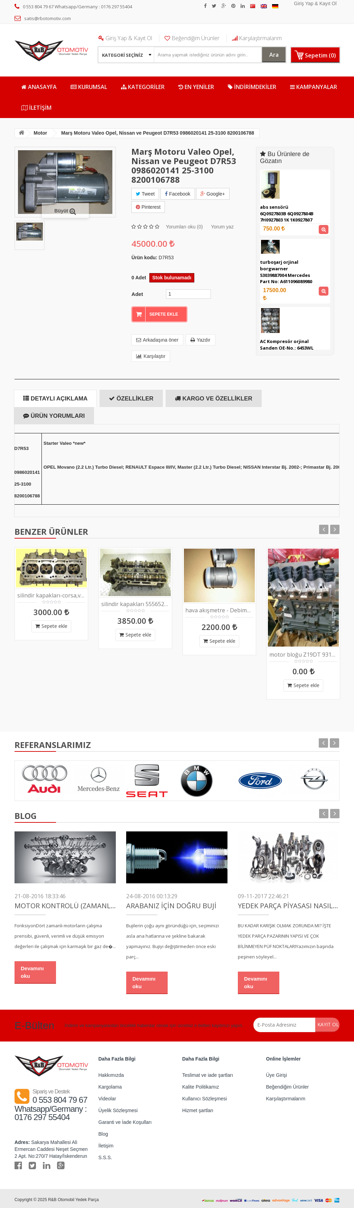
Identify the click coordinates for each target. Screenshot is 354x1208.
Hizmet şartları (197, 1107)
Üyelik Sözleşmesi (118, 1107)
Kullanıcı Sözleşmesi (204, 1096)
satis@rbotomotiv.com (43, 18)
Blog (103, 1131)
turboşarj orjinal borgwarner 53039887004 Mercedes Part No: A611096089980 (286, 272)
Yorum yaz (222, 224)
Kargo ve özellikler (213, 396)
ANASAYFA (39, 87)
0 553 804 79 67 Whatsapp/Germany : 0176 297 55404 (73, 6)
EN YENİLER (196, 87)
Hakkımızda (111, 1072)
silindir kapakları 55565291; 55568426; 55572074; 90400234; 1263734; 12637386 (135, 601)
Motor (44, 133)
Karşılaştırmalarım (257, 38)
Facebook (177, 194)
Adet (137, 291)
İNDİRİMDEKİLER (252, 87)
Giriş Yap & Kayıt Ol (315, 3)
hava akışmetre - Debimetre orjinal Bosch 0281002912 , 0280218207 (219, 607)
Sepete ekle (51, 623)
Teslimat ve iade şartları (207, 1072)
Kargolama (110, 1084)
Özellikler (131, 396)
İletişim (36, 107)
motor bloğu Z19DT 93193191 (303, 652)
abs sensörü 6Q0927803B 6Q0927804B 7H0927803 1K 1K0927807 (287, 213)
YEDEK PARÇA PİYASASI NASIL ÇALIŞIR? (288, 903)
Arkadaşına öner (157, 337)
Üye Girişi (276, 1072)
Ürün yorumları (54, 413)
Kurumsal (89, 87)
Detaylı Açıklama (55, 396)
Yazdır (200, 337)
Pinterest (148, 205)
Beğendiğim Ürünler (192, 38)
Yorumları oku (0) (184, 224)
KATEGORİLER (143, 87)
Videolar (107, 1096)
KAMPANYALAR (313, 87)
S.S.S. (105, 1154)
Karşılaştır (150, 353)
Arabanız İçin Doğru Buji (171, 903)
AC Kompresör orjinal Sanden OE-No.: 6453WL (287, 344)
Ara (268, 54)
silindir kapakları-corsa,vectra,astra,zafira (51, 592)
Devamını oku (32, 969)
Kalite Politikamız (200, 1084)
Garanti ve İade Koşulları (125, 1119)
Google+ (213, 194)
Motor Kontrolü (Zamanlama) (65, 903)
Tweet (145, 194)
